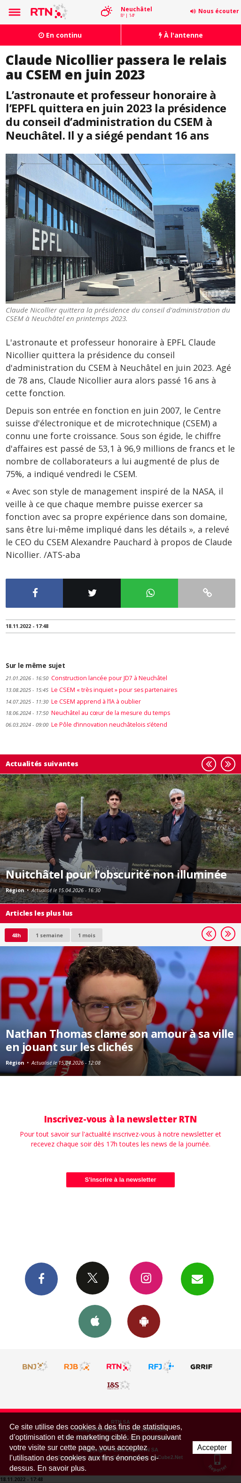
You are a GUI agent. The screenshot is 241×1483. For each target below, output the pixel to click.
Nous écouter (218, 11)
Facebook (41, 1279)
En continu (60, 35)
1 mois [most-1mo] (86, 935)
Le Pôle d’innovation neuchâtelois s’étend (86, 725)
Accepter (212, 1448)
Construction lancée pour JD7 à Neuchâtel (86, 678)
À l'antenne (181, 35)
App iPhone (94, 1321)
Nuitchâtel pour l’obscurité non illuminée (116, 874)
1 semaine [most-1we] (49, 935)
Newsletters (197, 1279)
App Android (143, 1321)
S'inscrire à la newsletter (120, 1179)
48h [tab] (16, 935)
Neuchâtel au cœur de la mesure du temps (88, 713)
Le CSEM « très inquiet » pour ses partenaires (91, 690)
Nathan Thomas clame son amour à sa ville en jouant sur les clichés (119, 1040)
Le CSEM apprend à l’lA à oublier (73, 702)
